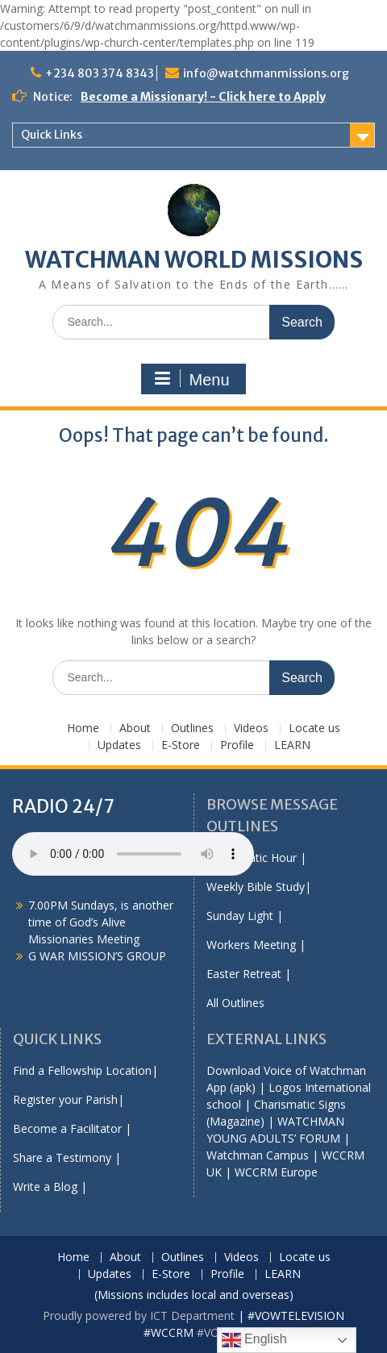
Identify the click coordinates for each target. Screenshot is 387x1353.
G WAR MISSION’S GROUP (97, 956)
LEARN (292, 745)
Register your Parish (65, 1099)
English (254, 1340)
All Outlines (235, 1002)
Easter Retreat (243, 973)
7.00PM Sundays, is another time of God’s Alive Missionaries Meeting (100, 922)
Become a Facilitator (67, 1128)
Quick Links (51, 134)
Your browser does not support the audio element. (133, 854)
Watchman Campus (257, 1155)
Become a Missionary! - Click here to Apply (203, 97)
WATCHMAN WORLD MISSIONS (194, 259)
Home (83, 728)
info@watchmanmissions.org (266, 73)
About (135, 728)
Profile (237, 745)
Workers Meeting (251, 944)
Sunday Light (239, 915)
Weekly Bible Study (255, 886)
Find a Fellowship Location (82, 1070)
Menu (191, 379)
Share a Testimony (62, 1157)
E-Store (180, 745)
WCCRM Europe (276, 1172)
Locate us (314, 728)
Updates (119, 745)
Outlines (192, 728)
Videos (251, 728)
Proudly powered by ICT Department (139, 1315)
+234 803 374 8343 (99, 73)
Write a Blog (45, 1186)
